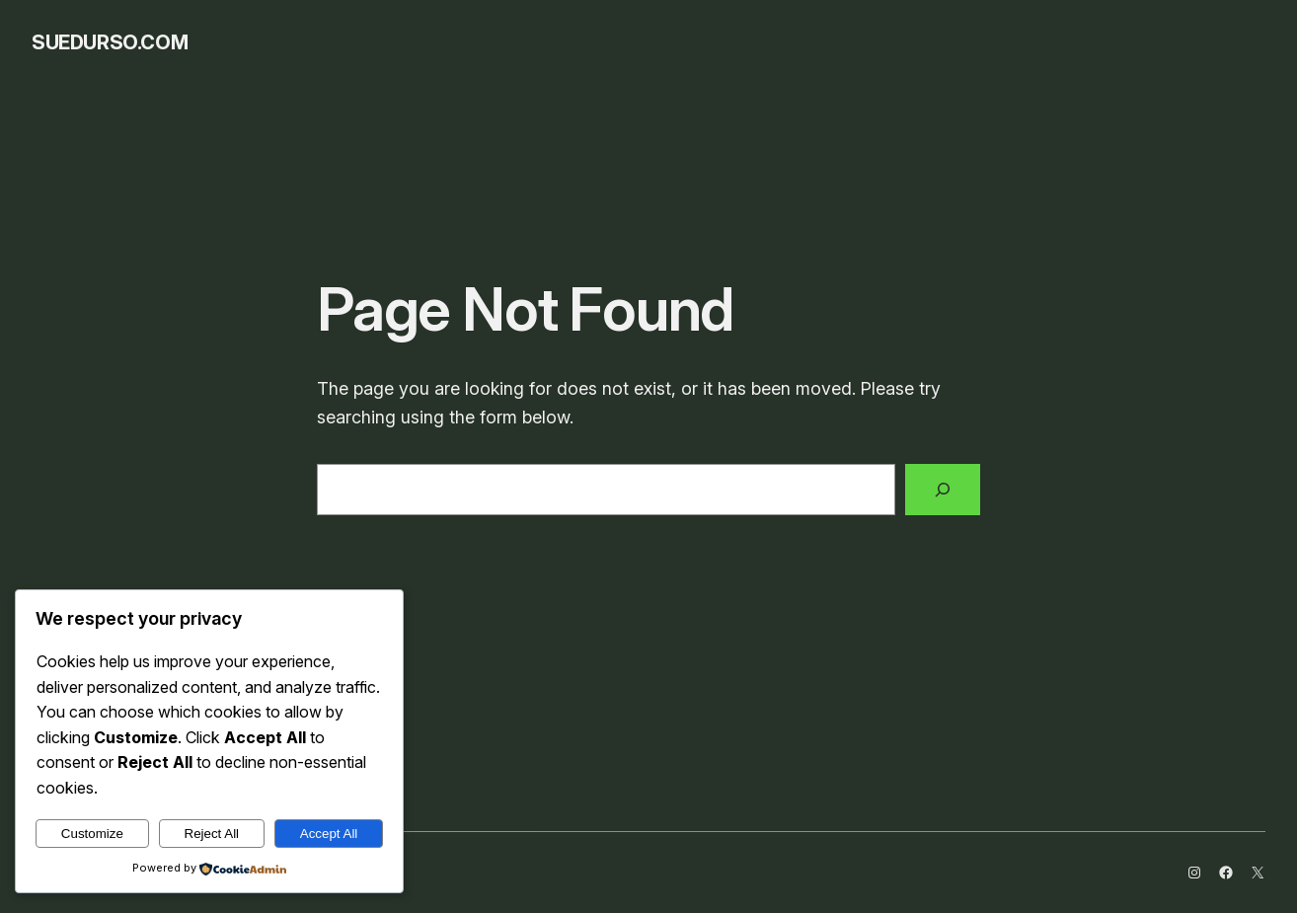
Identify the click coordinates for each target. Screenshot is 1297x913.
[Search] (942, 489)
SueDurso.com (110, 42)
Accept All (329, 833)
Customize (92, 833)
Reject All (212, 833)
